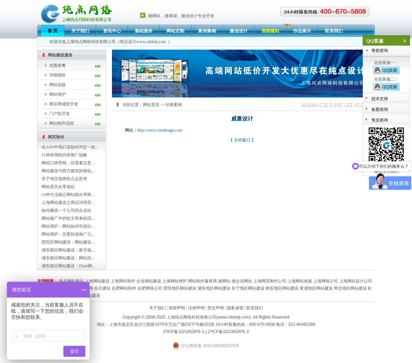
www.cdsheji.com (151, 41)
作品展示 (302, 30)
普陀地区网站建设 (179, 288)
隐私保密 (235, 307)
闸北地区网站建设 (350, 288)
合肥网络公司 (149, 288)
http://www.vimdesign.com (160, 130)
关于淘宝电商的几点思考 (64, 178)
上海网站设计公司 (355, 281)
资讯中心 (112, 30)
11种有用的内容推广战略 (64, 155)
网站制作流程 (61, 123)
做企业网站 (241, 281)
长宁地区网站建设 (248, 288)
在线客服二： (386, 84)
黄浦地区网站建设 (316, 288)
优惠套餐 (57, 65)
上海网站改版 (299, 281)
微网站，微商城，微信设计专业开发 (181, 15)
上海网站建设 (97, 281)
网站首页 (151, 104)
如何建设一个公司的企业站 (66, 210)
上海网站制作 (123, 281)
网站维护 (57, 94)
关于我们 (80, 30)
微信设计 (239, 30)
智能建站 (270, 30)
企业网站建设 (148, 281)
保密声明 (176, 307)
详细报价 (57, 75)
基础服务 (144, 30)
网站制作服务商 (202, 281)
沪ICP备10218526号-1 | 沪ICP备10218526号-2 (206, 331)
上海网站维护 (174, 281)
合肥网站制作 (124, 288)
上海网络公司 (325, 281)
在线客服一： (386, 67)
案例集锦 (207, 30)
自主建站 (102, 288)
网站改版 (57, 84)
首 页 (53, 30)
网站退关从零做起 (58, 186)
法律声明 (196, 307)
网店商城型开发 (63, 104)
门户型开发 (59, 113)
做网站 (224, 281)
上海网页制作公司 (269, 281)
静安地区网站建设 (282, 288)
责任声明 (215, 307)
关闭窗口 (242, 140)
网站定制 (175, 30)
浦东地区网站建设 (213, 288)
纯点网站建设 (71, 281)
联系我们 (334, 30)
